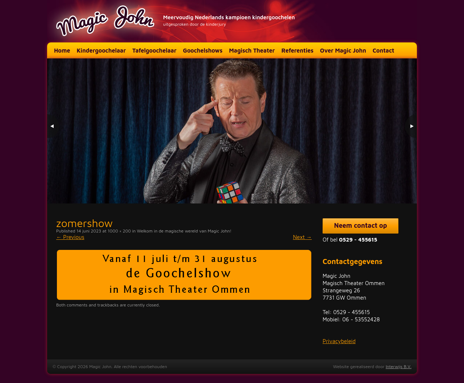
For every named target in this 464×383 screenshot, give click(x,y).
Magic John (106, 21)
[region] (232, 130)
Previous (70, 237)
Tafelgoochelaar (154, 50)
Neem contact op (360, 225)
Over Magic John (343, 50)
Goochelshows (203, 50)
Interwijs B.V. (398, 366)
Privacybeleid (339, 341)
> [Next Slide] (410, 126)
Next (302, 237)
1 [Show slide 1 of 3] (386, 189)
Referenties (297, 50)
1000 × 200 (119, 231)
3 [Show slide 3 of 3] (405, 189)
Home (62, 50)
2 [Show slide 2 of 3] (395, 189)
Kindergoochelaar (101, 50)
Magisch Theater (252, 50)
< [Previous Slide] (53, 126)
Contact (383, 50)
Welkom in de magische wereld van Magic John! (184, 231)
